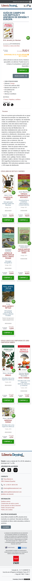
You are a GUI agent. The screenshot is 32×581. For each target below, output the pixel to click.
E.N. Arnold (7, 40)
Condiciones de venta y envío (10, 503)
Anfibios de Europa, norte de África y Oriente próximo (8, 255)
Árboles (8, 375)
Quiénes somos (5, 501)
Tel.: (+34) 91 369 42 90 (9, 485)
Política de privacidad (7, 508)
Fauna (6, 99)
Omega (12, 83)
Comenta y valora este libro (11, 46)
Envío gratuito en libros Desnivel (10, 505)
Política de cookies (7, 510)
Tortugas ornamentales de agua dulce (24, 195)
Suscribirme (6, 527)
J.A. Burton (16, 40)
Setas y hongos (23, 378)
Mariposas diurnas (8, 421)
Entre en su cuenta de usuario (22, 1)
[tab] (5, 112)
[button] (25, 6)
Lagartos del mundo (8, 198)
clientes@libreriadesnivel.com (11, 488)
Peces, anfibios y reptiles (8, 307)
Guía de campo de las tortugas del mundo (24, 251)
